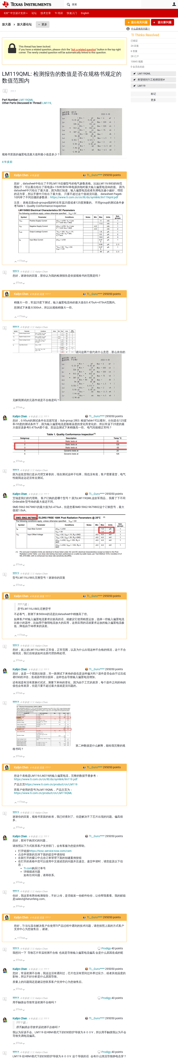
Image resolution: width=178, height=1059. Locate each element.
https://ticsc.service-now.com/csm (50, 850)
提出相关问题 (139, 22)
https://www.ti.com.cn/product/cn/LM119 (51, 784)
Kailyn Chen (21, 175)
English (85, 13)
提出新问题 (164, 22)
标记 (153, 93)
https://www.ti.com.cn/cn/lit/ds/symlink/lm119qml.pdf (84, 197)
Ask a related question (83, 49)
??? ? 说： (23, 604)
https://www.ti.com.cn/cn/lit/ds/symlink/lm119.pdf (45, 779)
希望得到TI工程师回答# (151, 79)
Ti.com (28, 868)
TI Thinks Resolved (145, 35)
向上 (15, 262)
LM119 (141, 85)
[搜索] (102, 4)
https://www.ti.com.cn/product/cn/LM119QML (43, 793)
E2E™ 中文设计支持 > (16, 13)
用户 (174, 4)
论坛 (34, 13)
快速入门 (72, 13)
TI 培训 (59, 13)
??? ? (13, 91)
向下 (26, 262)
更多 (44, 24)
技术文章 (46, 13)
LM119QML (144, 73)
